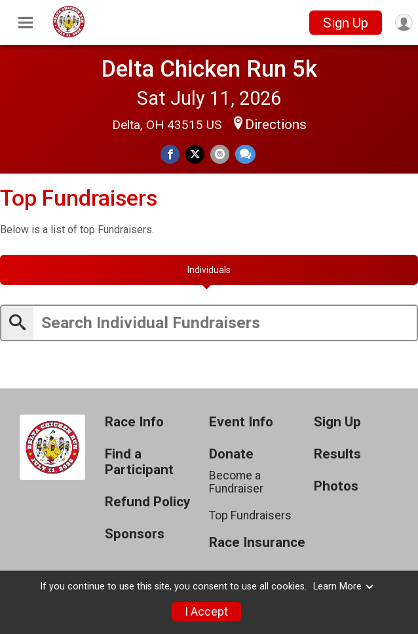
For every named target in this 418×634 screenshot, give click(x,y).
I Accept (206, 611)
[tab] (209, 270)
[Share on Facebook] (170, 154)
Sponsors (134, 534)
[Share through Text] (245, 154)
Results (337, 454)
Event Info (241, 422)
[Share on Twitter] (194, 154)
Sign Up (345, 23)
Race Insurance (257, 542)
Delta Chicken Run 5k (209, 69)
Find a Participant (139, 462)
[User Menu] (404, 22)
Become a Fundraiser (236, 482)
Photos (336, 486)
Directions (276, 124)
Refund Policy (147, 502)
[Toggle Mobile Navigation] (25, 22)
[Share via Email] (219, 154)
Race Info (134, 422)
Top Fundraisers (250, 515)
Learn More (344, 586)
